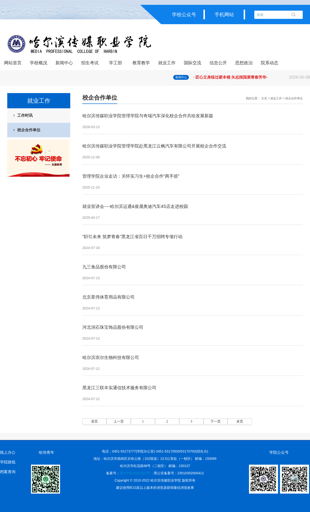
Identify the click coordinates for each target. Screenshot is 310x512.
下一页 (215, 421)
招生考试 (90, 62)
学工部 (115, 62)
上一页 (119, 421)
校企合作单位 (28, 130)
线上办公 (8, 452)
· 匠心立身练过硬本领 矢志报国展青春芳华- (251, 77)
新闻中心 (64, 62)
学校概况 (38, 62)
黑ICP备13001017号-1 (137, 473)
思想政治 (244, 62)
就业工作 (167, 62)
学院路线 (8, 462)
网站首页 (13, 62)
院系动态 (269, 62)
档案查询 (8, 472)
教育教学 (141, 62)
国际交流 (192, 62)
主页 (264, 98)
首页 (94, 421)
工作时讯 (25, 115)
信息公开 (218, 62)
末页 (239, 421)
